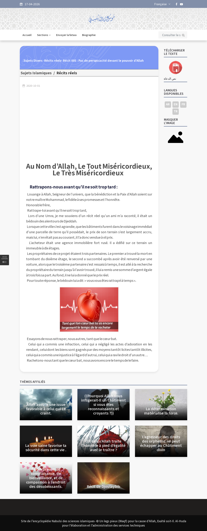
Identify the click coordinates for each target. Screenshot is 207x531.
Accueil (27, 35)
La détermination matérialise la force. (161, 411)
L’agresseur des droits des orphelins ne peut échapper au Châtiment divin (161, 443)
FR (183, 104)
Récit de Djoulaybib (103, 486)
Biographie (89, 35)
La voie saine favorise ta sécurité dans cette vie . (45, 447)
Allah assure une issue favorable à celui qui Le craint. (46, 409)
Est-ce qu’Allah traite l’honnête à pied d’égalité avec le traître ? (103, 445)
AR (168, 104)
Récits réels (67, 72)
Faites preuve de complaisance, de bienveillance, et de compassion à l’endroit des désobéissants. (46, 477)
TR (175, 111)
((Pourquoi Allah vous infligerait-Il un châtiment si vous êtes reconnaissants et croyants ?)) (103, 404)
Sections (44, 35)
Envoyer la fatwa (66, 35)
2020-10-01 (33, 85)
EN (175, 104)
